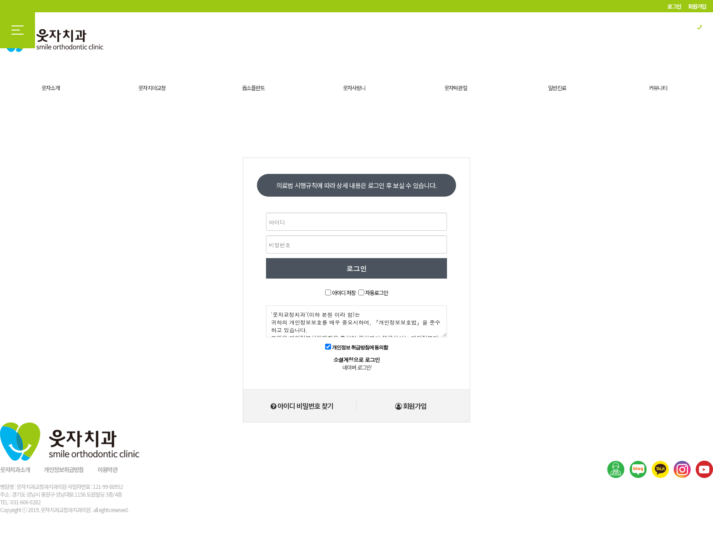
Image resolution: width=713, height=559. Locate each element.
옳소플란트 (253, 87)
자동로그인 (376, 292)
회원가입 (697, 6)
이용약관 (107, 469)
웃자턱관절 (455, 87)
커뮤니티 (658, 87)
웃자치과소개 (15, 469)
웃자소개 (50, 87)
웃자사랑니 (354, 87)
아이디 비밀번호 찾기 (302, 406)
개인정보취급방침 (64, 469)
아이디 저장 (344, 292)
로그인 (674, 6)
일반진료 (557, 87)
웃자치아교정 (152, 87)
